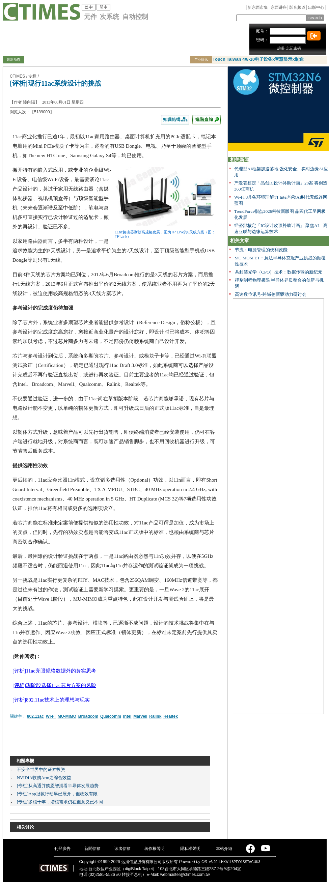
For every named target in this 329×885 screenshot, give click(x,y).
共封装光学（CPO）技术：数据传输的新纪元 (278, 272)
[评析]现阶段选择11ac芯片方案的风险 (54, 685)
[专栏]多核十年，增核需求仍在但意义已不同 (60, 801)
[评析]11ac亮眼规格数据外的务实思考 (54, 671)
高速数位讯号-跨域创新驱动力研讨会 (270, 294)
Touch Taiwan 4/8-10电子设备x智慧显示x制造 (258, 59)
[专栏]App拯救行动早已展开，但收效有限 (57, 793)
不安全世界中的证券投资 (41, 769)
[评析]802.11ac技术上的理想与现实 (51, 700)
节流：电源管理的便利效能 (261, 249)
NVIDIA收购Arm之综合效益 (44, 777)
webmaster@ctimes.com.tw (185, 874)
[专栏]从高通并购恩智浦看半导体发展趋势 (58, 785)
